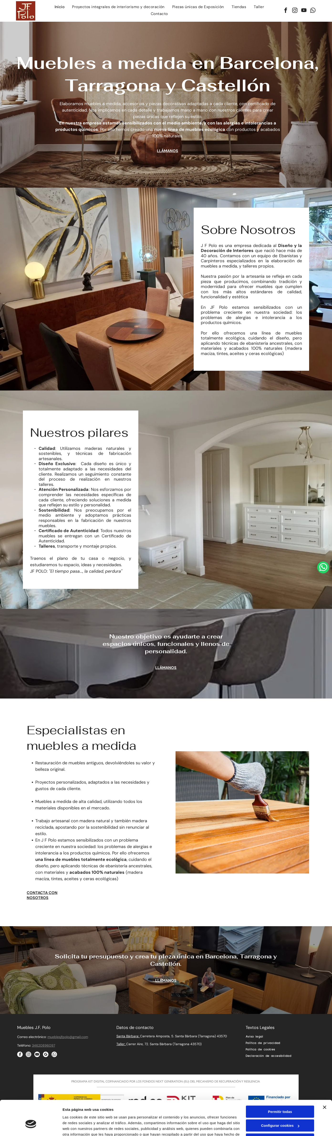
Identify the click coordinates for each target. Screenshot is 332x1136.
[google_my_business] (45, 1055)
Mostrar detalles (76, 1127)
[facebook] (286, 10)
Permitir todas (280, 1085)
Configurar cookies (280, 1099)
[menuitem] (59, 7)
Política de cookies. (104, 1113)
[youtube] (304, 10)
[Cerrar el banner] (324, 1080)
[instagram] (295, 10)
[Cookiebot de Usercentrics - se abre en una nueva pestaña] (31, 1126)
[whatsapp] (313, 10)
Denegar (280, 1113)
